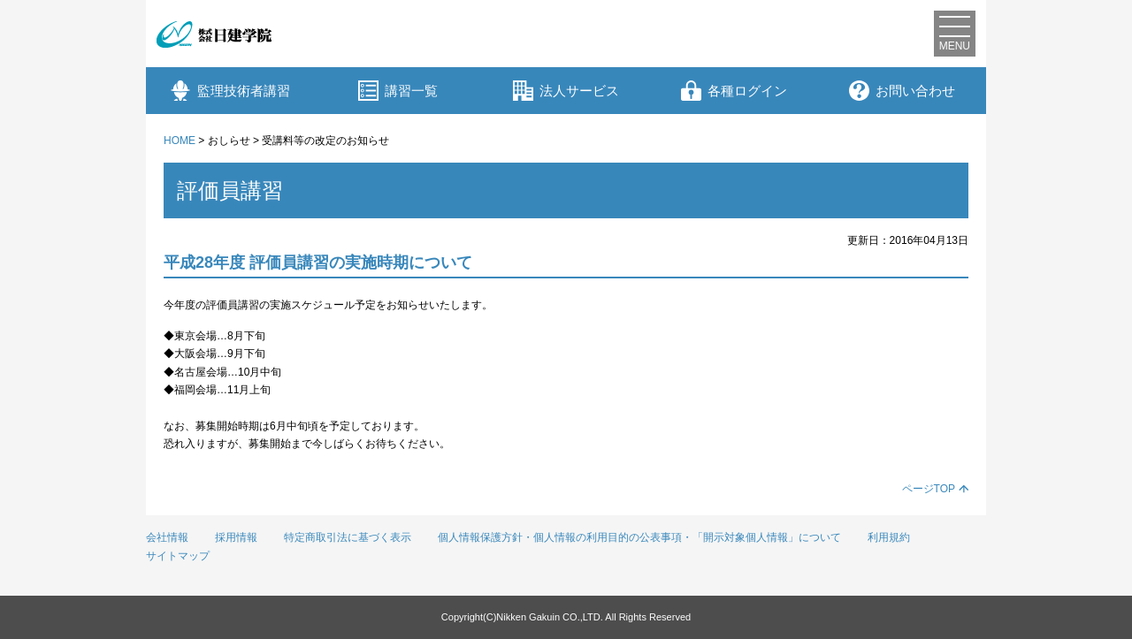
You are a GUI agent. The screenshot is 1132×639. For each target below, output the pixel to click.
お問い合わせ (902, 90)
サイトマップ (178, 556)
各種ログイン (734, 90)
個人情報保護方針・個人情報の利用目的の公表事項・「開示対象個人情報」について (639, 537)
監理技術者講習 (230, 90)
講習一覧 (398, 90)
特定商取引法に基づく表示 (347, 537)
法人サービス (566, 90)
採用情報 (236, 537)
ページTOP (928, 489)
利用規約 (889, 537)
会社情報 (167, 537)
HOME (179, 140)
